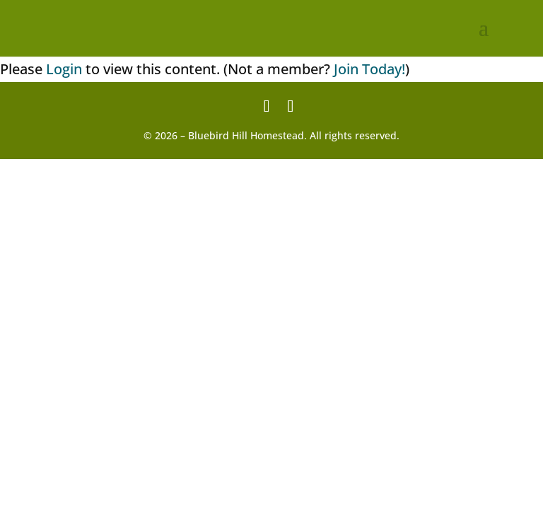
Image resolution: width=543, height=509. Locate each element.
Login (64, 68)
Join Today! (369, 68)
